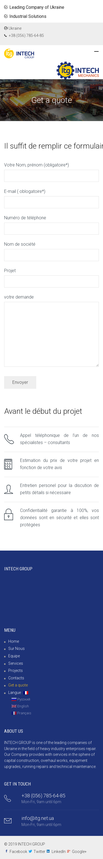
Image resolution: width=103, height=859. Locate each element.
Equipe (14, 656)
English (20, 706)
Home (13, 641)
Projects (15, 670)
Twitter (39, 851)
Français (21, 713)
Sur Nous (16, 648)
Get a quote (18, 685)
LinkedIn (59, 851)
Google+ (79, 851)
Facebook (18, 851)
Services (15, 663)
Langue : (18, 692)
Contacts (16, 678)
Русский (21, 699)
